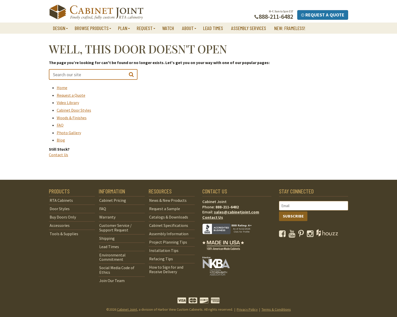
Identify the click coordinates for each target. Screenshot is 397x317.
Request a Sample (164, 208)
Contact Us (58, 154)
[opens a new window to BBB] (230, 237)
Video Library (68, 102)
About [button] (188, 28)
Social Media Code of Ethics (116, 270)
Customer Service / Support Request (115, 227)
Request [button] (145, 28)
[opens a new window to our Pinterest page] (302, 234)
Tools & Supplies (64, 233)
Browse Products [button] (92, 28)
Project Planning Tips (168, 242)
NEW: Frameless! (289, 28)
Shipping (107, 238)
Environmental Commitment (112, 257)
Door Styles (60, 208)
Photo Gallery (69, 132)
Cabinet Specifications (168, 225)
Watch (168, 28)
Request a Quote (322, 15)
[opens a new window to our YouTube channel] (293, 234)
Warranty (107, 217)
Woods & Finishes (72, 117)
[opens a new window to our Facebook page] (283, 234)
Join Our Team (112, 280)
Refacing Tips (161, 258)
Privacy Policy (247, 309)
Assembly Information (168, 233)
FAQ (60, 125)
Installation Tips (163, 250)
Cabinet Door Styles (74, 110)
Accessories (60, 225)
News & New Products (168, 200)
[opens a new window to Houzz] (327, 234)
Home (62, 87)
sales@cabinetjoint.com (236, 211)
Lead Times (213, 28)
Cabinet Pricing (112, 200)
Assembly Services (248, 28)
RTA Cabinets (61, 200)
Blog (61, 140)
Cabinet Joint (127, 309)
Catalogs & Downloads (168, 217)
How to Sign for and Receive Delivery (166, 269)
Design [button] (59, 28)
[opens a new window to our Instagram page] (311, 234)
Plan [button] (122, 28)
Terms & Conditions (276, 309)
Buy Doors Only (63, 217)
